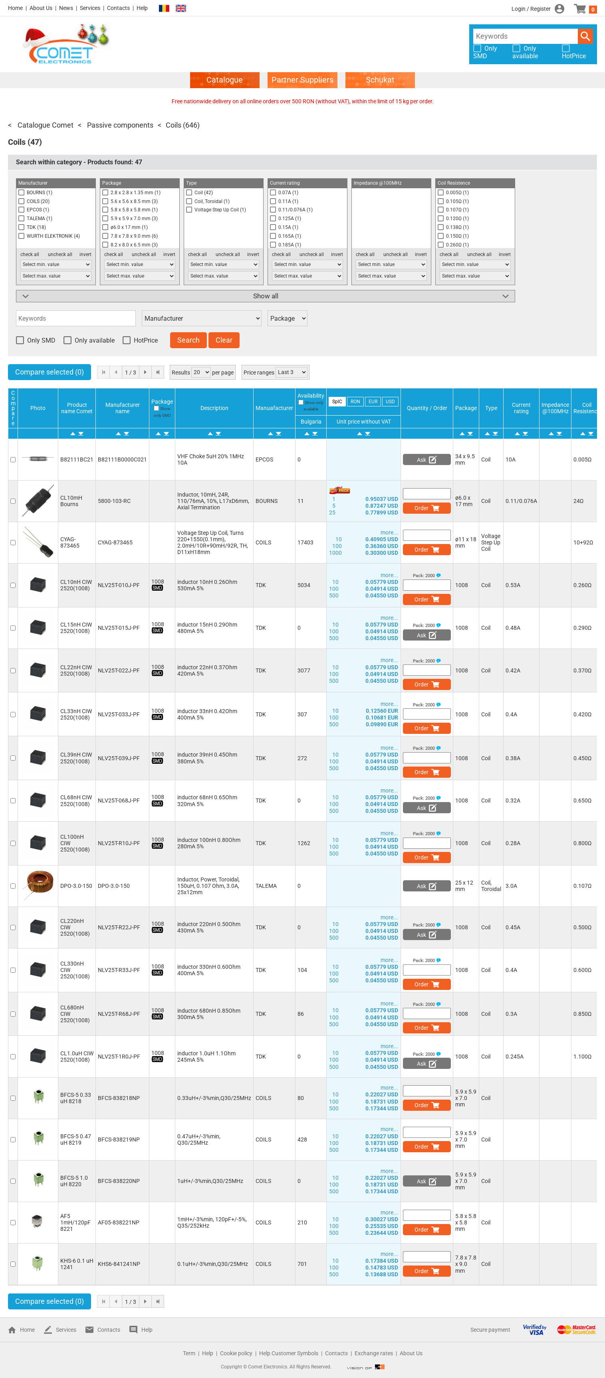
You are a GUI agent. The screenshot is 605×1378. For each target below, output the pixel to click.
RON (355, 401)
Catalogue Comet (44, 125)
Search (585, 36)
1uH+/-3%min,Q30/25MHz (210, 1181)
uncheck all (60, 254)
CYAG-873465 (69, 542)
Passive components (119, 125)
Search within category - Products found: (79, 162)
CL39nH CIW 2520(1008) (76, 757)
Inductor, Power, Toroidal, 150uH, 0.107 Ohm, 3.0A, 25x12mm (208, 885)
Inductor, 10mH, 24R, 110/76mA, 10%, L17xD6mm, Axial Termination (213, 501)
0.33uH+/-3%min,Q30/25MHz (214, 1098)
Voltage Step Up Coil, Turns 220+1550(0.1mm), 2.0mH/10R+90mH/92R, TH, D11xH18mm (212, 542)
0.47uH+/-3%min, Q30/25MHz (198, 1139)
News (66, 8)
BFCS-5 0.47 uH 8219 (75, 1139)
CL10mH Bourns (71, 501)
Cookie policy (236, 1353)
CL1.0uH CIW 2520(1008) (76, 1056)
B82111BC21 (76, 459)
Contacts (118, 8)
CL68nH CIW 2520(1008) (76, 800)
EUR (373, 401)
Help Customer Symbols (288, 1353)
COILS (263, 542)
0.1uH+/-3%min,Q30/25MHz (212, 1264)
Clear (224, 340)
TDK (261, 585)
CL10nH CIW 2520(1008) (76, 585)
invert (85, 254)
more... (389, 532)
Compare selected (49, 372)
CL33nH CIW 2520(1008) (76, 714)
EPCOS (264, 459)
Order (421, 508)
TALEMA (266, 886)
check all (29, 254)
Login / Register (531, 9)
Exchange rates (374, 1353)
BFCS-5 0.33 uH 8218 (75, 1098)
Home (15, 8)
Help (142, 8)
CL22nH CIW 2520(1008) (76, 670)
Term (189, 1353)
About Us (41, 8)
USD (390, 401)
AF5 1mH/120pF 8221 (75, 1222)
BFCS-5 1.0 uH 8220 (74, 1181)
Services (90, 8)
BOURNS (267, 501)
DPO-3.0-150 (76, 886)
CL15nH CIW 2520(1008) (76, 627)
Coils (173, 125)
